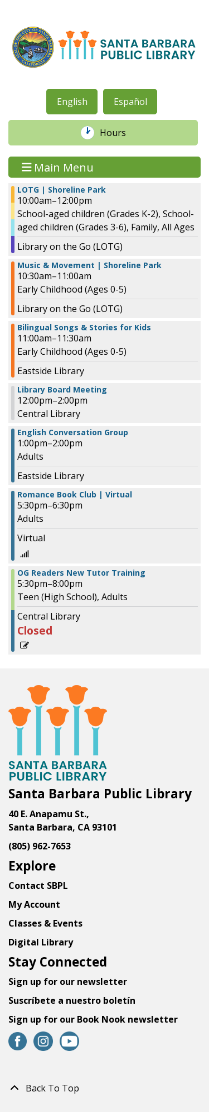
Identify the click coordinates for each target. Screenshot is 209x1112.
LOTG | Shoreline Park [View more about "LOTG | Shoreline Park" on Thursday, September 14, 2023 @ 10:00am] (61, 190)
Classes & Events (45, 923)
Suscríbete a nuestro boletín (71, 1000)
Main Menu (58, 166)
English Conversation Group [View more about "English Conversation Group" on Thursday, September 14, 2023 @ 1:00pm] (72, 432)
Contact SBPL (38, 885)
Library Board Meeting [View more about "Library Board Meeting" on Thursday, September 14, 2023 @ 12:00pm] (62, 390)
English (72, 101)
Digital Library (40, 942)
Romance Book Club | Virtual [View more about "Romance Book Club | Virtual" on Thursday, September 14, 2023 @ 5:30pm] (74, 495)
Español (130, 101)
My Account (34, 904)
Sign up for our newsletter (67, 981)
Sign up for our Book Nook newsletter (94, 1019)
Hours (119, 132)
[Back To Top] (104, 1088)
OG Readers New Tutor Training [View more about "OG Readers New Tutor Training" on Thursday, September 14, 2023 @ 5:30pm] (81, 573)
